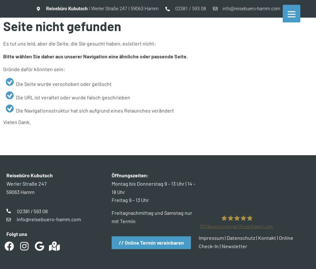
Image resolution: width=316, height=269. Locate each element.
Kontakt (267, 238)
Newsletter (234, 246)
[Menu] (291, 13)
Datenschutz (241, 238)
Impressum (211, 238)
